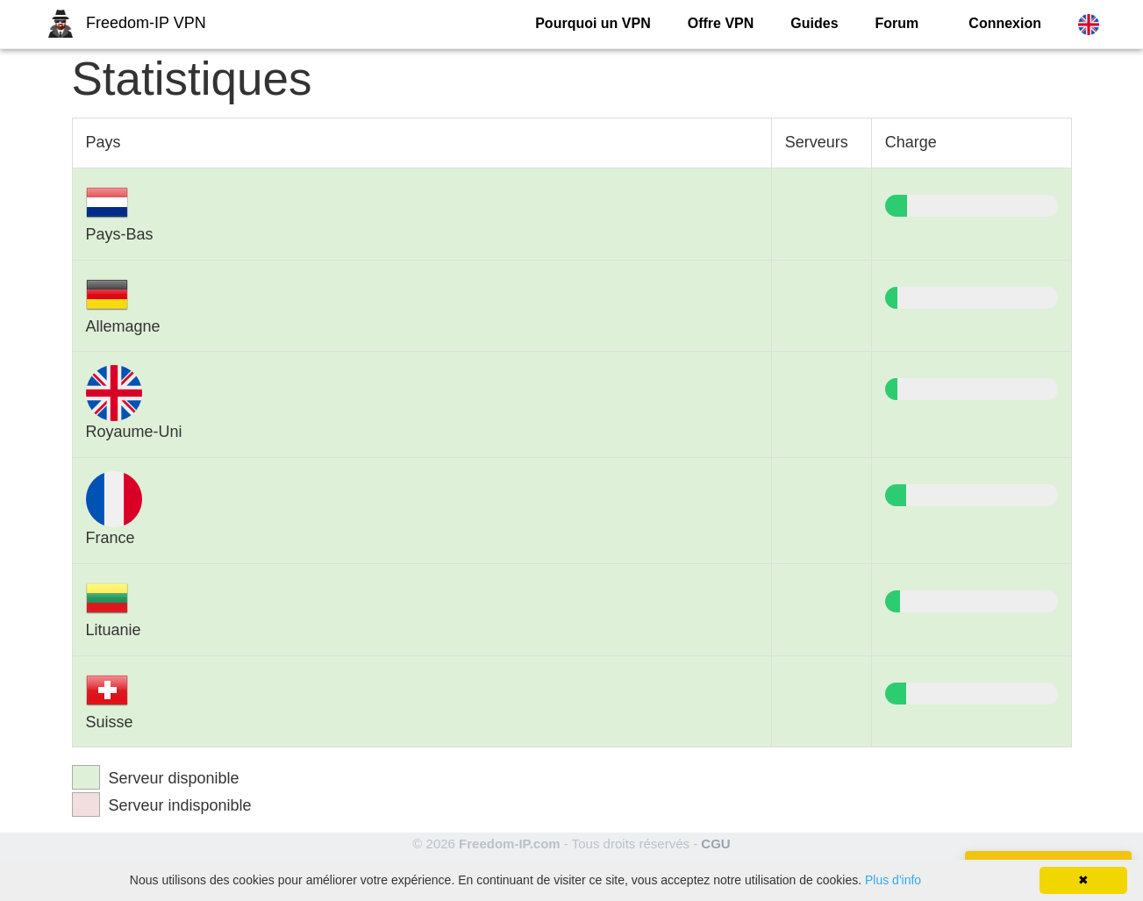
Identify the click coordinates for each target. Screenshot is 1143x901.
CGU (715, 843)
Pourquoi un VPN (593, 23)
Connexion (1004, 23)
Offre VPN (721, 23)
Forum (897, 23)
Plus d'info (893, 880)
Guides (814, 23)
